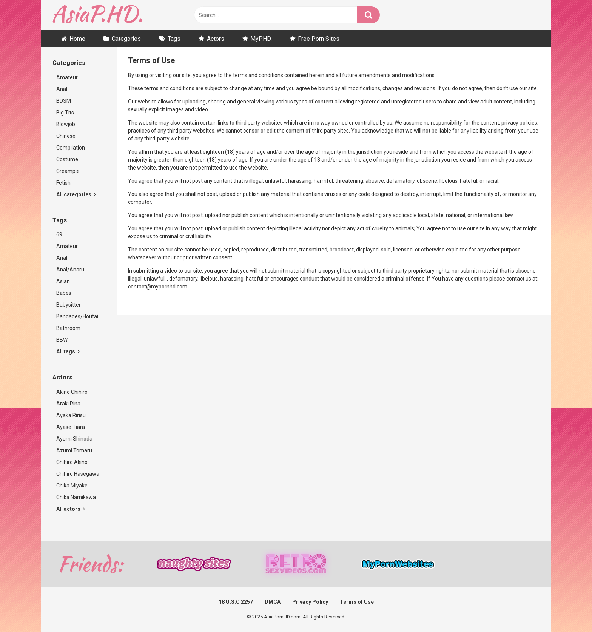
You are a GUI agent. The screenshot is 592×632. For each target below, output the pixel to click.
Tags (174, 38)
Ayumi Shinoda (74, 439)
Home (77, 38)
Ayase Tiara (70, 427)
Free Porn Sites (318, 38)
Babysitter (68, 305)
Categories (126, 38)
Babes (63, 293)
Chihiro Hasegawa (77, 474)
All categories (76, 194)
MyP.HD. (261, 38)
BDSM (63, 101)
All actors (70, 509)
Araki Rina (68, 404)
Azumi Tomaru (74, 450)
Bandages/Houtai (77, 316)
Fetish (63, 183)
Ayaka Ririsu (71, 415)
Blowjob (65, 124)
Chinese (66, 136)
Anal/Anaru (70, 270)
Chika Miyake (72, 485)
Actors (215, 38)
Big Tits (65, 112)
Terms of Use (357, 602)
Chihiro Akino (72, 462)
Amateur (67, 77)
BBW (62, 340)
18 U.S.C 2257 (236, 602)
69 (59, 234)
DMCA (273, 602)
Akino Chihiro (72, 392)
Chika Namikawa (76, 497)
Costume (67, 159)
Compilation (70, 148)
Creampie (68, 171)
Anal (61, 89)
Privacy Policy (310, 602)
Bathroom (68, 328)
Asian (63, 281)
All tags (68, 351)
